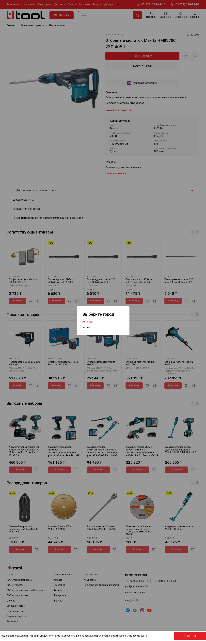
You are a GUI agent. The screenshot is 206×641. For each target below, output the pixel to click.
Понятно (190, 635)
